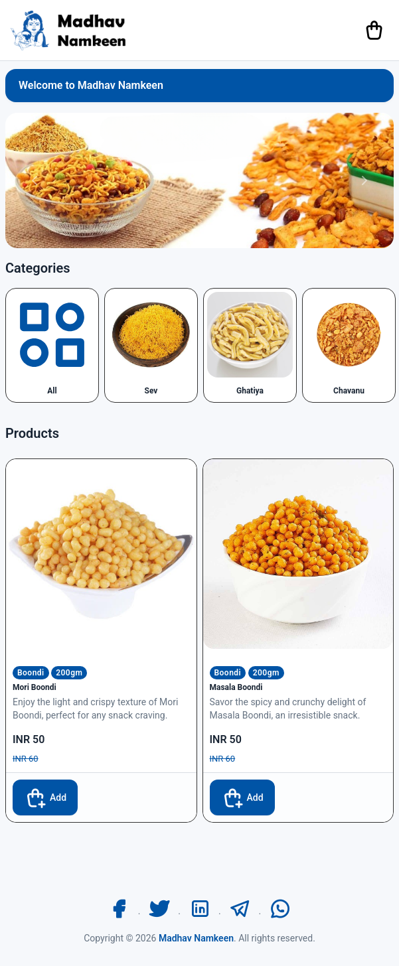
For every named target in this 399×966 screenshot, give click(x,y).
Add (45, 797)
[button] (34, 180)
